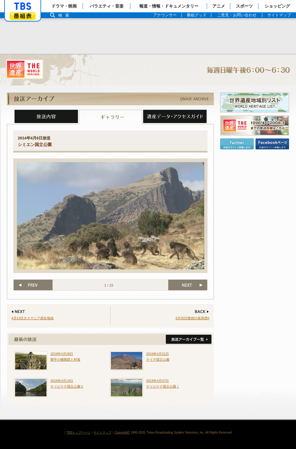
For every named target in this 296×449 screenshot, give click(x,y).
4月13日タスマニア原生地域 (32, 318)
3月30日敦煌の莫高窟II (192, 318)
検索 (65, 15)
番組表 (23, 16)
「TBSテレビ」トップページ (22, 6)
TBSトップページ (78, 432)
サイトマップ (102, 432)
